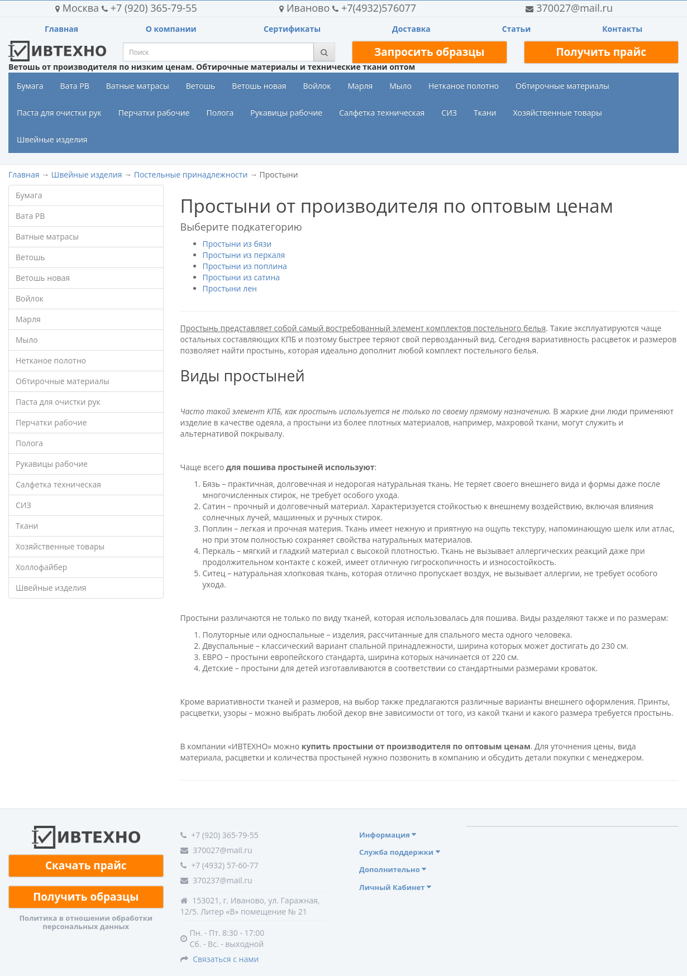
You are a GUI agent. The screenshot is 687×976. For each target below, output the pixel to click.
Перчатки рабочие (154, 112)
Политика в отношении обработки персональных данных (85, 922)
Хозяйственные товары (557, 112)
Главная (61, 28)
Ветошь (201, 85)
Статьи (516, 28)
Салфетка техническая (381, 112)
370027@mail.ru (569, 8)
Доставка (411, 28)
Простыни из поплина (245, 266)
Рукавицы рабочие (286, 112)
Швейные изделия (52, 139)
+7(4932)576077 (347, 8)
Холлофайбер (41, 567)
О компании (171, 28)
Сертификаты (292, 28)
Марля (360, 85)
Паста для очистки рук (59, 112)
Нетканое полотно (463, 85)
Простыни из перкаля (244, 255)
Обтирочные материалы (562, 85)
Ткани (485, 112)
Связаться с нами (226, 959)
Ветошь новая (259, 85)
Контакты (622, 28)
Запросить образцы (429, 52)
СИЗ (449, 112)
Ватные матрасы (137, 85)
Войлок (317, 85)
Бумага (30, 85)
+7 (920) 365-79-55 (126, 8)
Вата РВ (74, 85)
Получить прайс (601, 52)
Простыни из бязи (237, 243)
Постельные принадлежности (191, 174)
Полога (219, 112)
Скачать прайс (86, 865)
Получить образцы (86, 896)
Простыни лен (230, 288)
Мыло (400, 85)
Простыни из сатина (241, 277)
